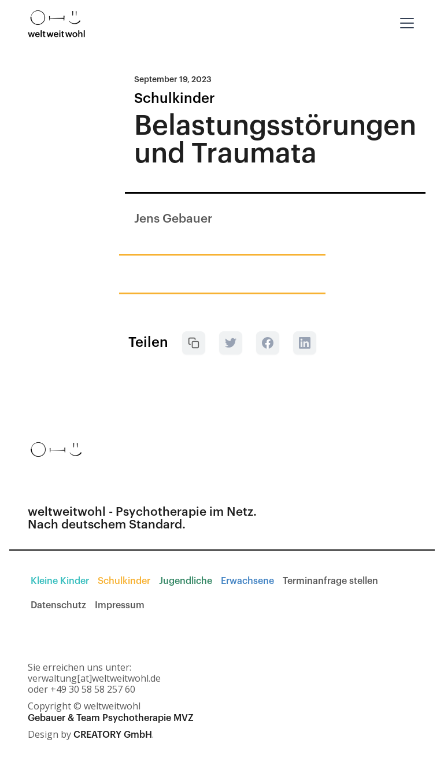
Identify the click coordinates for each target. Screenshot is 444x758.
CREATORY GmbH (112, 734)
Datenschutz (58, 605)
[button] (404, 23)
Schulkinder (124, 581)
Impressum (120, 605)
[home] (57, 23)
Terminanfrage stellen (330, 581)
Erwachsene (247, 581)
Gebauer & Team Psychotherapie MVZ (111, 718)
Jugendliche (185, 581)
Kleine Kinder (60, 581)
